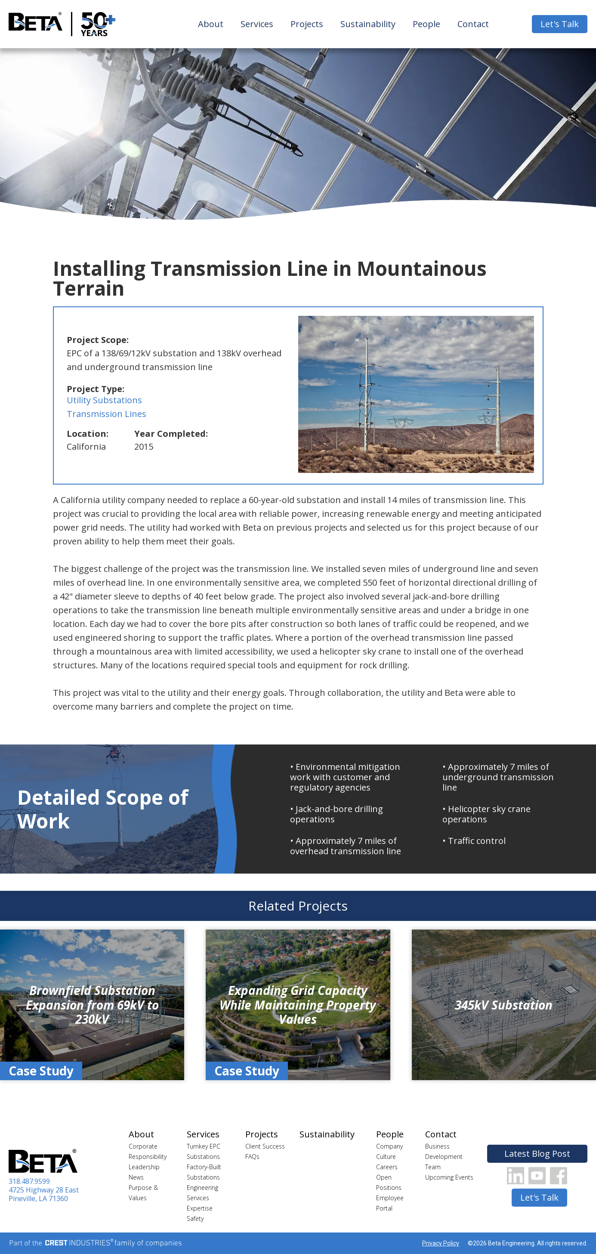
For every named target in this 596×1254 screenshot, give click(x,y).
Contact (473, 24)
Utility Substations (104, 400)
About (210, 24)
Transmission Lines (106, 414)
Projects (306, 24)
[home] (35, 24)
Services (257, 24)
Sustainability (367, 24)
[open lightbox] (416, 394)
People (426, 24)
